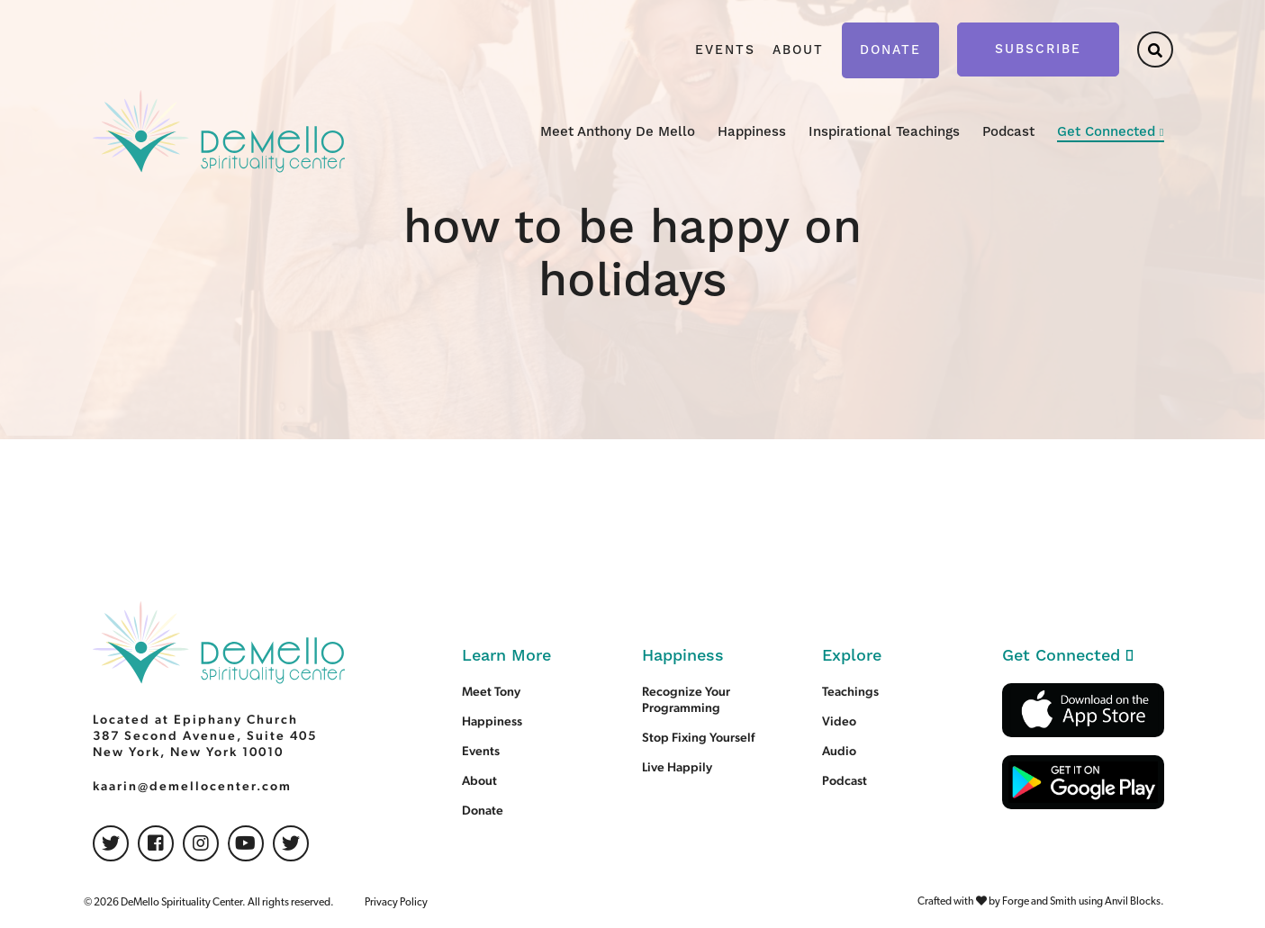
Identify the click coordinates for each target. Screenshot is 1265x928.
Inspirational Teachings (884, 131)
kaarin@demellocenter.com (192, 786)
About (798, 50)
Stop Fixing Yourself (698, 737)
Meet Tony (491, 691)
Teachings (850, 691)
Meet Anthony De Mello (617, 131)
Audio (839, 750)
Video (839, 721)
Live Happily (677, 767)
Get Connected (1106, 131)
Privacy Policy (396, 902)
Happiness (752, 131)
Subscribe (1038, 49)
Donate (890, 50)
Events (725, 50)
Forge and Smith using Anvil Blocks (1081, 901)
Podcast (1008, 131)
